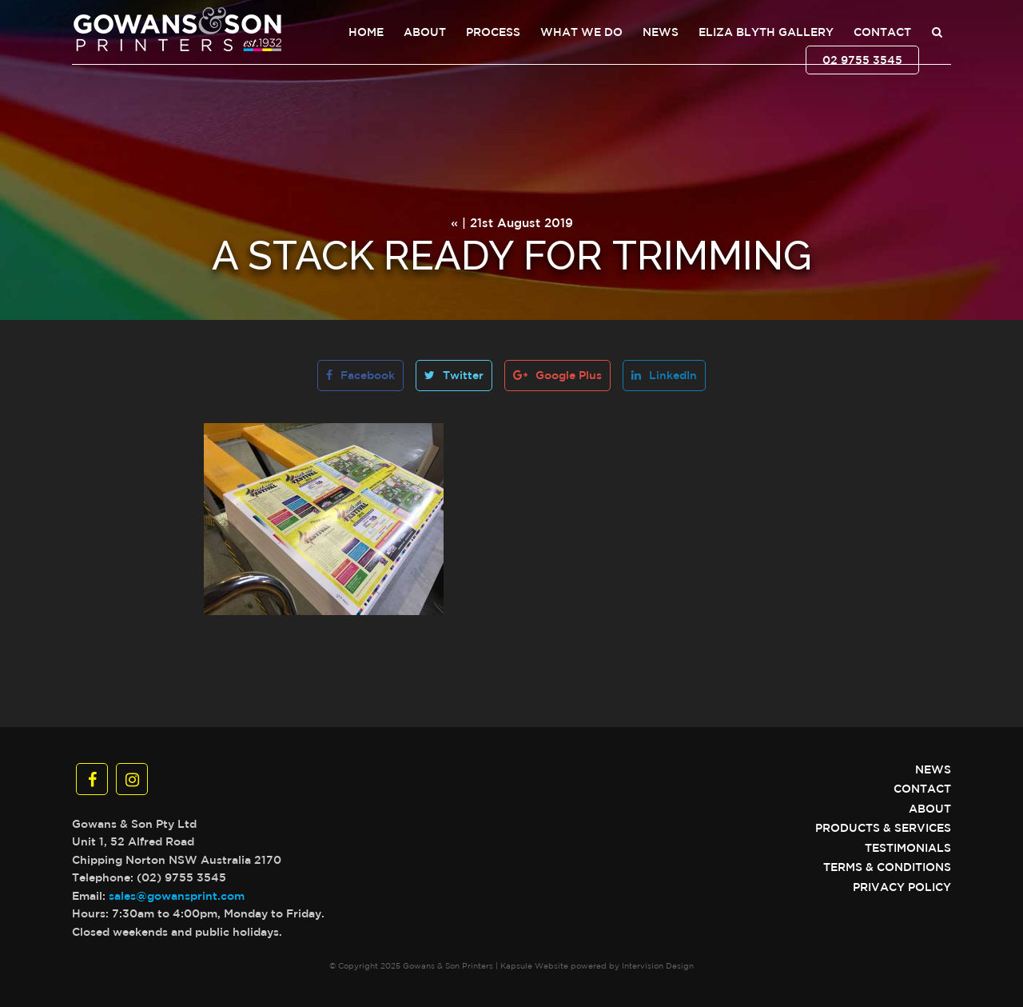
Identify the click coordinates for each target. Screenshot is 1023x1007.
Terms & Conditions (887, 867)
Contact (882, 32)
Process (493, 32)
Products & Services (883, 827)
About (425, 32)
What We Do (581, 32)
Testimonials (908, 847)
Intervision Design (658, 965)
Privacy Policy (902, 887)
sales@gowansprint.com (177, 895)
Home (366, 32)
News (661, 32)
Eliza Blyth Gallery (766, 32)
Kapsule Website (534, 965)
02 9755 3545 (862, 60)
